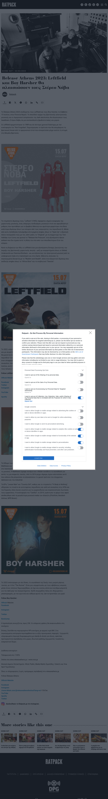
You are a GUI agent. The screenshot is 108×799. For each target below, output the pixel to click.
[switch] (80, 374)
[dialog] (54, 399)
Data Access (54, 466)
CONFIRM (39, 458)
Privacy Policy (66, 466)
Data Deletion (41, 466)
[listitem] (54, 370)
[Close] (91, 333)
